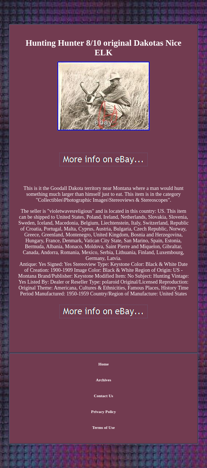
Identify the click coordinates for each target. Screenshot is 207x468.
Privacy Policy (103, 411)
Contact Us (103, 396)
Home (103, 364)
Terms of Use (103, 427)
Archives (103, 380)
